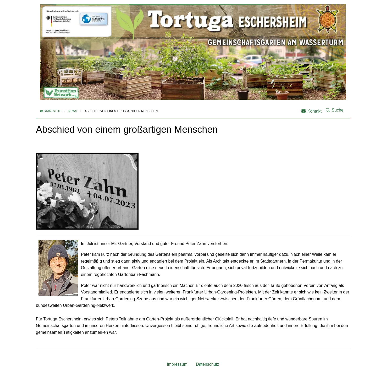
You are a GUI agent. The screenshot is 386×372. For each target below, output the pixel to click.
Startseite (50, 111)
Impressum (177, 364)
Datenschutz (207, 364)
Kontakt (311, 111)
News (72, 111)
